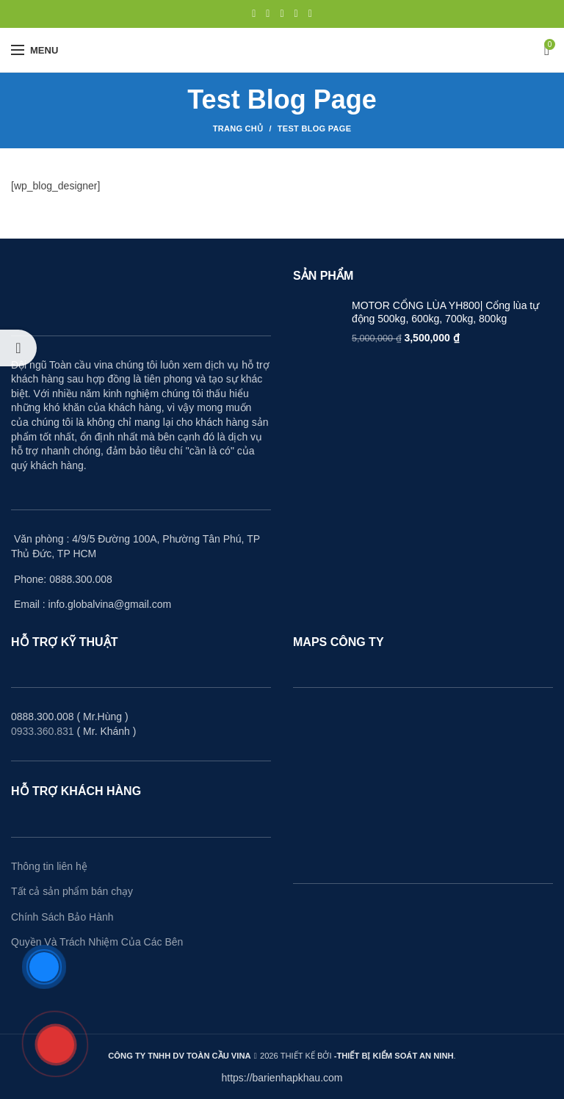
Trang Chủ (238, 128)
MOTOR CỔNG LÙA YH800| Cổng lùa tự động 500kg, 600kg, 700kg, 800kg (445, 312)
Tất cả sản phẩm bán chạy (72, 891)
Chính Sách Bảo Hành (62, 917)
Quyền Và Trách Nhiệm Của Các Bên (97, 942)
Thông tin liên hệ (49, 866)
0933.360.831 (42, 731)
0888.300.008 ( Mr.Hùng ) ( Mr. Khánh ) (73, 724)
